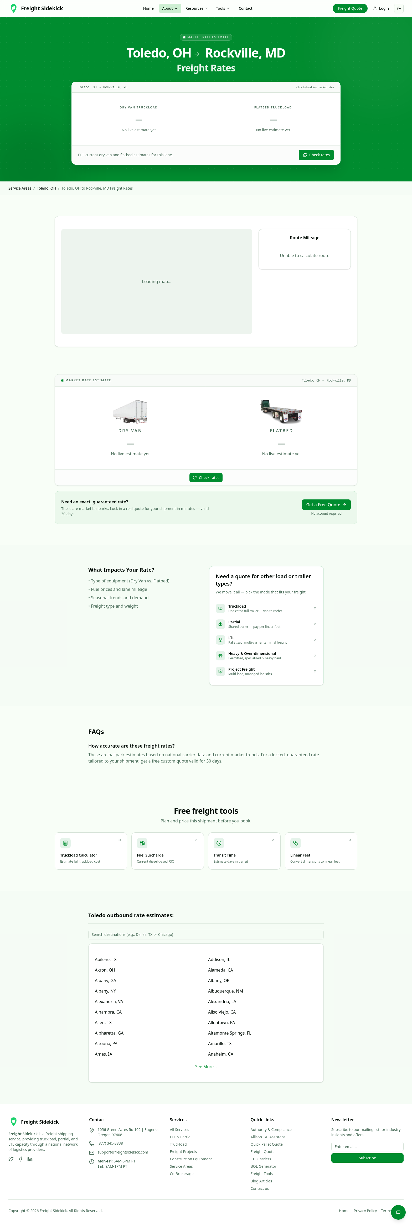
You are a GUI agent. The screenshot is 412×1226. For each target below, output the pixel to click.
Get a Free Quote (326, 505)
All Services (179, 1129)
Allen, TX (103, 1022)
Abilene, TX (106, 959)
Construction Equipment (191, 1158)
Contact (246, 8)
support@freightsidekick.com (122, 1152)
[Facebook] (20, 1159)
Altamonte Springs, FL (229, 1033)
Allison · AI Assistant (268, 1136)
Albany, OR (218, 980)
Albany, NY (105, 991)
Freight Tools (262, 1173)
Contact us (260, 1188)
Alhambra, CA (108, 1012)
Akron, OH (105, 970)
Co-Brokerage (181, 1173)
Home (148, 8)
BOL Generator (263, 1166)
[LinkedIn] (30, 1159)
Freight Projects (183, 1151)
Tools (223, 8)
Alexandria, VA (109, 1001)
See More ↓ (206, 1067)
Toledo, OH (46, 188)
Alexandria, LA (222, 1001)
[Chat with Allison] (398, 1212)
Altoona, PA (106, 1043)
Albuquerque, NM (225, 991)
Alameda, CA (220, 970)
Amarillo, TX (220, 1043)
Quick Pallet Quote (267, 1144)
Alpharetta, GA (109, 1033)
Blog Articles (261, 1180)
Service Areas (19, 188)
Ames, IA (103, 1054)
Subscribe (367, 1157)
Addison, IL (219, 959)
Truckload (178, 1144)
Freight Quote (350, 8)
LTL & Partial (180, 1136)
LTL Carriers (261, 1158)
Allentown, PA (221, 1022)
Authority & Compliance (271, 1129)
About (170, 8)
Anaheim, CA (220, 1054)
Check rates (316, 154)
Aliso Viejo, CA (222, 1012)
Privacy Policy (365, 1210)
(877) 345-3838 (110, 1143)
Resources (197, 8)
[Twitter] (11, 1159)
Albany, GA (105, 980)
